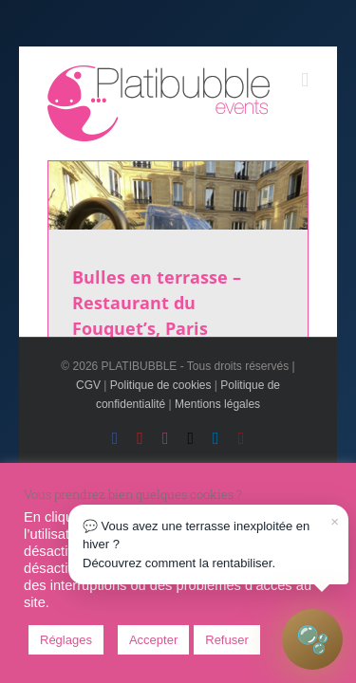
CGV (88, 409)
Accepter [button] (153, 640)
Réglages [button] (66, 640)
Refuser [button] (227, 640)
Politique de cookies (161, 409)
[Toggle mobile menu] (305, 55)
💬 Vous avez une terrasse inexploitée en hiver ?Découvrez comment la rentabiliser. (211, 540)
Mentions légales (217, 428)
